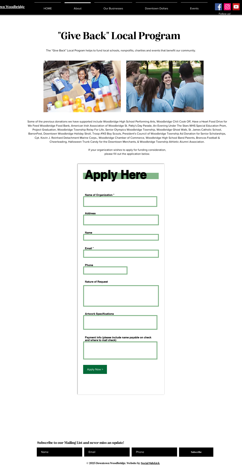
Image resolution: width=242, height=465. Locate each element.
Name (88, 232)
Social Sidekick (150, 463)
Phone (89, 265)
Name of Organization (99, 195)
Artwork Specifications (99, 313)
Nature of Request (96, 281)
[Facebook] (218, 6)
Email (88, 248)
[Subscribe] (196, 452)
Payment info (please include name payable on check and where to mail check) (118, 338)
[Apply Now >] (95, 369)
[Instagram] (227, 6)
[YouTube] (236, 6)
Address (90, 213)
